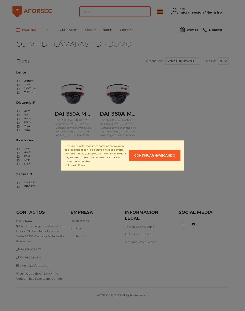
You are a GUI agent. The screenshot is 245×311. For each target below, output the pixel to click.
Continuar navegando (154, 155)
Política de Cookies (76, 165)
